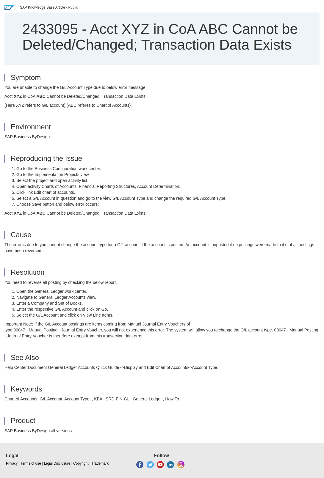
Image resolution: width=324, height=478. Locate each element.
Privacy (12, 463)
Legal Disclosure (57, 463)
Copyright (80, 463)
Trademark (100, 463)
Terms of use (31, 463)
